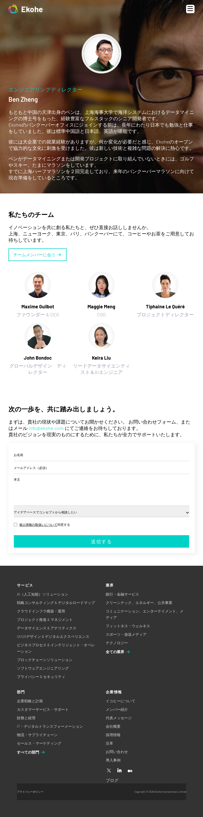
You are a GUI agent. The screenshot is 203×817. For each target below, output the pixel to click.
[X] (109, 771)
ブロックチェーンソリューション (44, 659)
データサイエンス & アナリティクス (46, 628)
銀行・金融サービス (122, 594)
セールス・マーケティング (39, 743)
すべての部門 (31, 752)
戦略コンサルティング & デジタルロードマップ (56, 602)
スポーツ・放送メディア (126, 634)
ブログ (112, 780)
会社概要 (113, 726)
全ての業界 (118, 651)
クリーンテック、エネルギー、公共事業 (139, 602)
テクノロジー (117, 642)
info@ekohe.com (46, 428)
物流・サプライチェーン (37, 734)
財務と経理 (26, 718)
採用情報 (113, 734)
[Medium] (130, 771)
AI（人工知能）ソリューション (42, 594)
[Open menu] (190, 9)
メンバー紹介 (117, 709)
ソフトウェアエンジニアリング (43, 668)
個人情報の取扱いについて (38, 524)
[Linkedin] (119, 771)
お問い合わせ (117, 751)
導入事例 (113, 760)
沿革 (109, 743)
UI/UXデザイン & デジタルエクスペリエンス (53, 636)
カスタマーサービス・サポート (43, 709)
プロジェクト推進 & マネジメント (45, 619)
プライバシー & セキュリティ (41, 676)
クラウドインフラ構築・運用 (41, 611)
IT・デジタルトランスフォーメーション (50, 726)
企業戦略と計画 (30, 701)
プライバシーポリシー (30, 791)
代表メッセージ (119, 718)
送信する (101, 541)
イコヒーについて (120, 701)
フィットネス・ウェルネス (128, 626)
